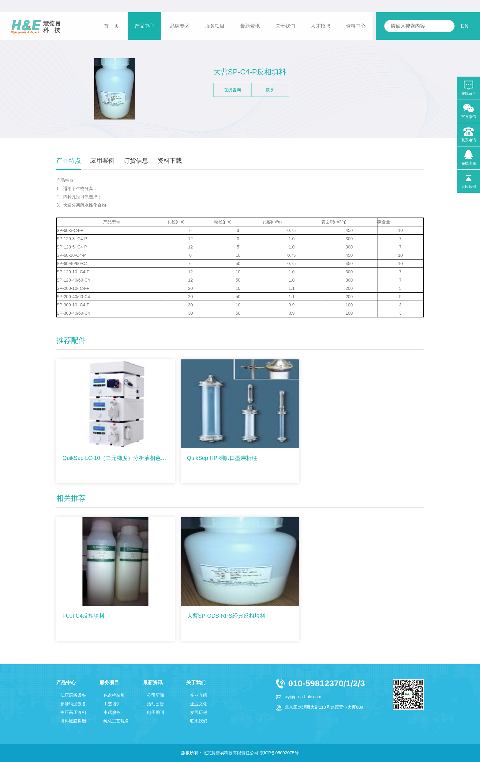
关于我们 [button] (285, 25)
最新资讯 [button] (250, 25)
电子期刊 (155, 712)
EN (464, 26)
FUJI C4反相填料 (83, 616)
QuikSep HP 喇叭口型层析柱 (222, 458)
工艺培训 (112, 703)
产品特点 (68, 160)
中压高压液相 (73, 712)
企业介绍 (198, 695)
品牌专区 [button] (179, 25)
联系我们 (198, 720)
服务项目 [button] (215, 25)
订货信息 (136, 160)
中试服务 (112, 712)
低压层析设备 (73, 695)
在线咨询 (232, 89)
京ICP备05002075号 (279, 752)
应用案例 (102, 160)
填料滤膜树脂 (73, 720)
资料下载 (169, 160)
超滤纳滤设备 (73, 703)
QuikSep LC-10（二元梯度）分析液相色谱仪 (115, 458)
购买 (270, 89)
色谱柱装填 (114, 695)
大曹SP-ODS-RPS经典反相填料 (226, 616)
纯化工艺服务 (116, 720)
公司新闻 (155, 695)
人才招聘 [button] (320, 25)
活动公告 (155, 703)
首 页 (111, 25)
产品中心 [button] (144, 25)
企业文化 (198, 703)
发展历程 (198, 712)
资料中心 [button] (356, 25)
